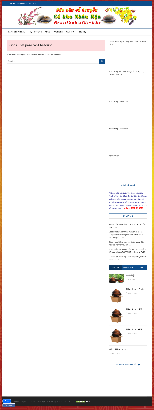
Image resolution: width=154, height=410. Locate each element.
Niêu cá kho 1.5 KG (135, 289)
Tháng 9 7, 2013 (131, 293)
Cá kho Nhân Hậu (16, 32)
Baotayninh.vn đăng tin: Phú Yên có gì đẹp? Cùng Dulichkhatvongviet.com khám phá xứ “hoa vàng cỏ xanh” (126, 235)
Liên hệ (82, 32)
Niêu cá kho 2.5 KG (117, 349)
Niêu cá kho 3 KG (134, 329)
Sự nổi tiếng (36, 32)
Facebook (9, 405)
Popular (115, 267)
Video (47, 32)
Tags (141, 267)
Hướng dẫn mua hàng (64, 32)
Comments (128, 267)
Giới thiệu (130, 275)
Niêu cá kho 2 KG (134, 309)
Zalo (6, 401)
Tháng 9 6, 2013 (131, 279)
